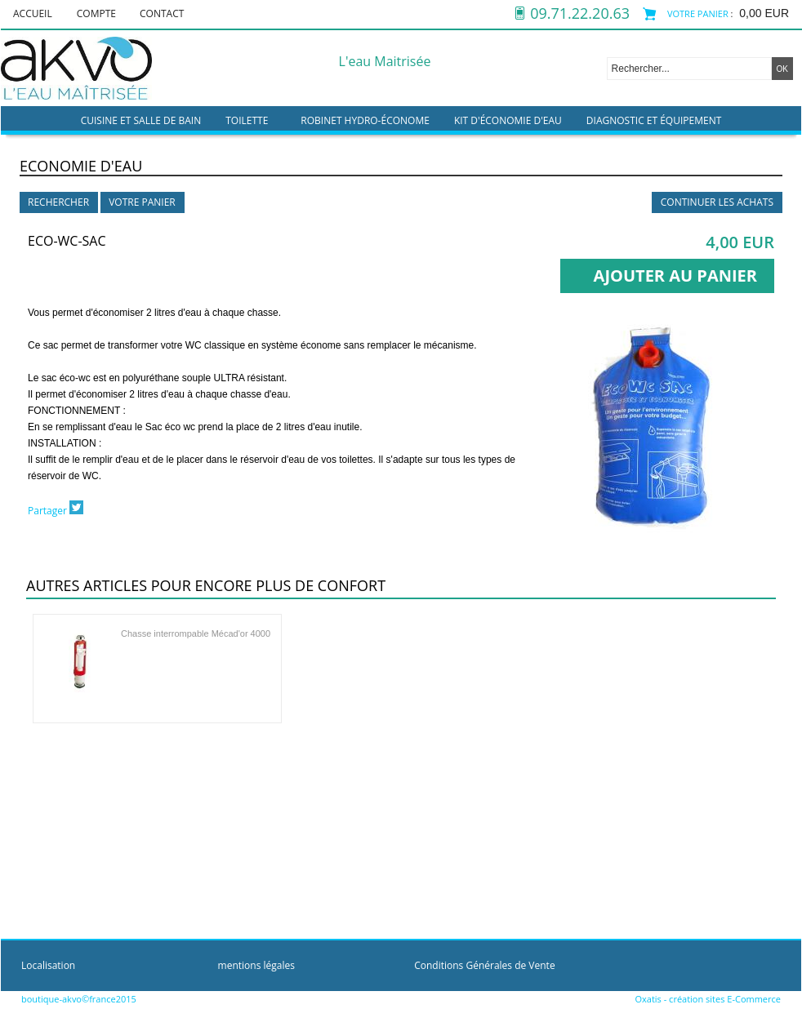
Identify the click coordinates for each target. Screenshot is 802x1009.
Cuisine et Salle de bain (141, 120)
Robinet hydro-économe (365, 120)
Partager (47, 511)
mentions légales (256, 965)
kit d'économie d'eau (508, 120)
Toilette (246, 120)
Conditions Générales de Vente (484, 965)
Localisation (48, 965)
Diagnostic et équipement (653, 120)
